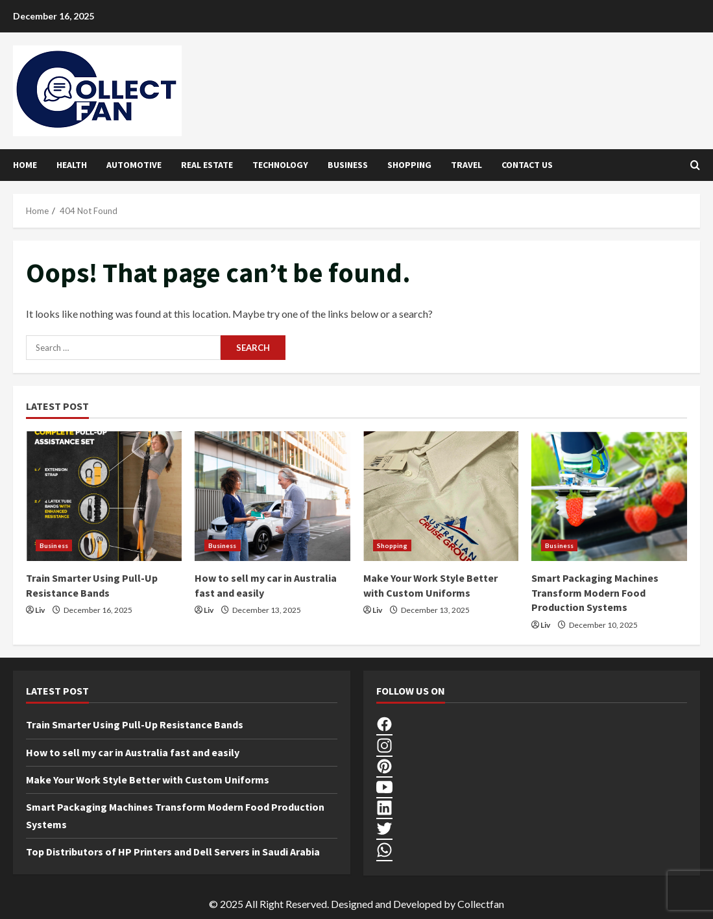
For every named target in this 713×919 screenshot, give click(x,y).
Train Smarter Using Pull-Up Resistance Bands (134, 724)
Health (71, 165)
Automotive (134, 165)
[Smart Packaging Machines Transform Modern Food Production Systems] (609, 496)
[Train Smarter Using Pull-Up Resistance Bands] (104, 496)
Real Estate (207, 165)
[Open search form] (695, 165)
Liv (40, 610)
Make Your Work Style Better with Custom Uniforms (147, 779)
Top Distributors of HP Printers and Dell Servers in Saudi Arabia (173, 851)
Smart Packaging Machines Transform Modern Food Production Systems (595, 592)
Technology (280, 165)
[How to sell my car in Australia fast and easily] (272, 496)
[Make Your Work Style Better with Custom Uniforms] (441, 496)
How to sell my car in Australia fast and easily (132, 752)
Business (348, 165)
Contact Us (527, 165)
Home (25, 165)
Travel (466, 165)
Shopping (409, 165)
